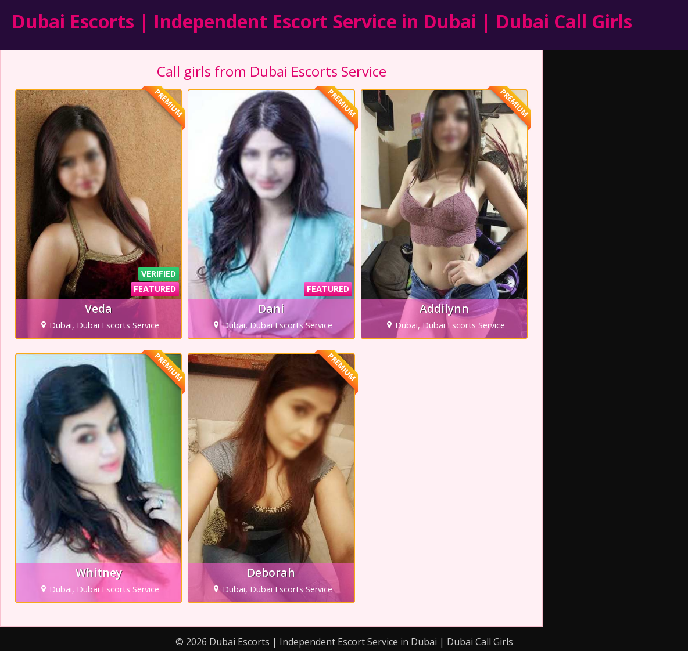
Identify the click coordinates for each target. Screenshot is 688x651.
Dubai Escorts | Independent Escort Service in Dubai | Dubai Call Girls (322, 21)
